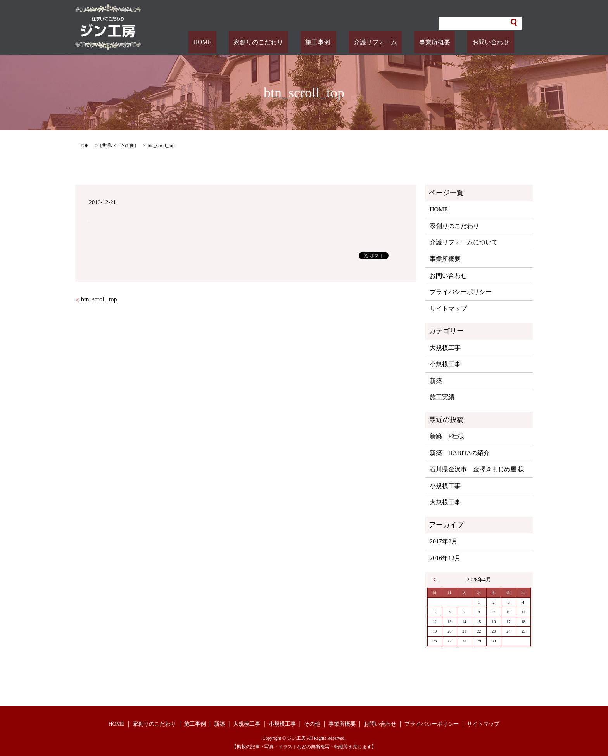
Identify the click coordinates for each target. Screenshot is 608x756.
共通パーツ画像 (118, 145)
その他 (312, 724)
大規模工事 (445, 347)
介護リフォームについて (464, 242)
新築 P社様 (447, 436)
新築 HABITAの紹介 (460, 453)
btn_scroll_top (99, 299)
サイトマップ (448, 308)
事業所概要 (449, 42)
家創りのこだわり (297, 42)
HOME (251, 42)
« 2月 (436, 579)
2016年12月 (445, 558)
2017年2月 (444, 541)
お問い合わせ (495, 42)
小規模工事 (445, 364)
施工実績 (442, 397)
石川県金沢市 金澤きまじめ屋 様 (477, 469)
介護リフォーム (399, 42)
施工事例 (346, 42)
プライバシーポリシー (461, 292)
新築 (436, 380)
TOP (84, 145)
